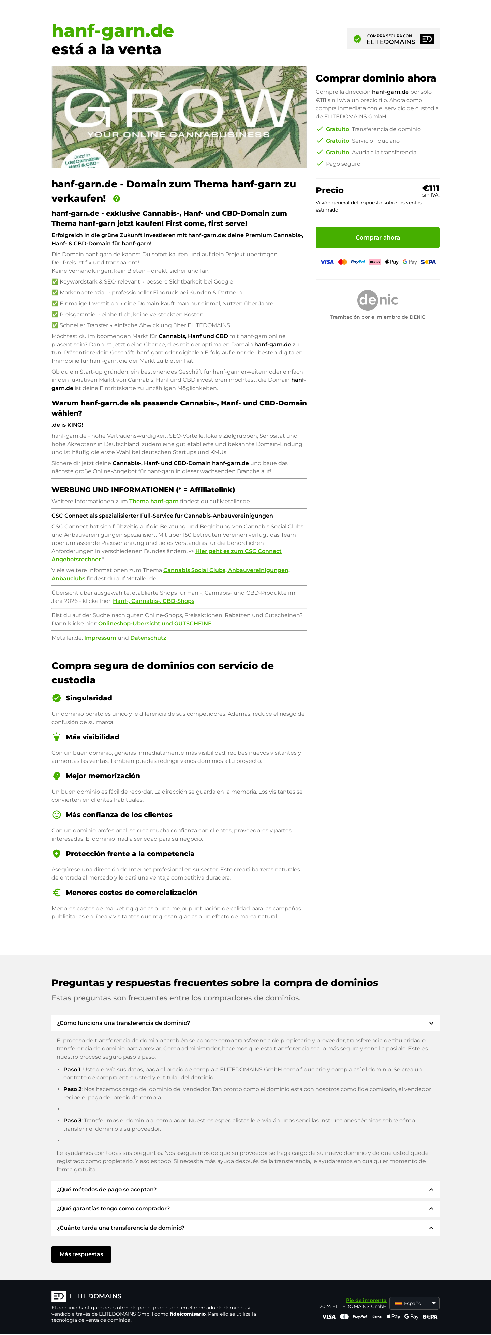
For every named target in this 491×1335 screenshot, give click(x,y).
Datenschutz (148, 638)
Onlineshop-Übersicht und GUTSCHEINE (155, 623)
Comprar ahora (378, 237)
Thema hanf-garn (154, 501)
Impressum (100, 638)
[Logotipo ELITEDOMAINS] (153, 1297)
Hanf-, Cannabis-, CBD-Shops (153, 601)
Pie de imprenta (366, 1300)
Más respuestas (81, 1254)
